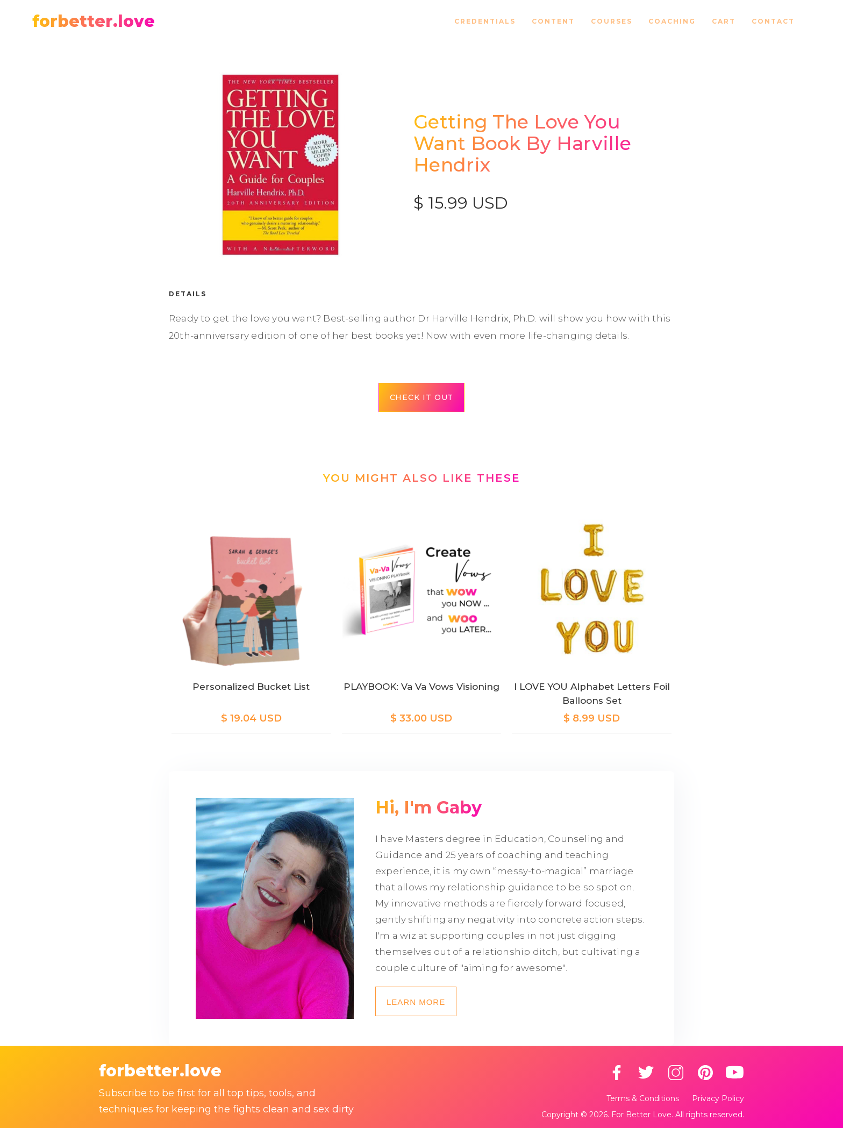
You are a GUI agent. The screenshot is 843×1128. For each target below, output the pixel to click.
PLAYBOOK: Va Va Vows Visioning (421, 686)
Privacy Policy (718, 1098)
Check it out (422, 397)
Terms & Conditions (642, 1098)
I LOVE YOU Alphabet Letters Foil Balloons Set (592, 693)
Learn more (416, 1001)
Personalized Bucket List (251, 686)
